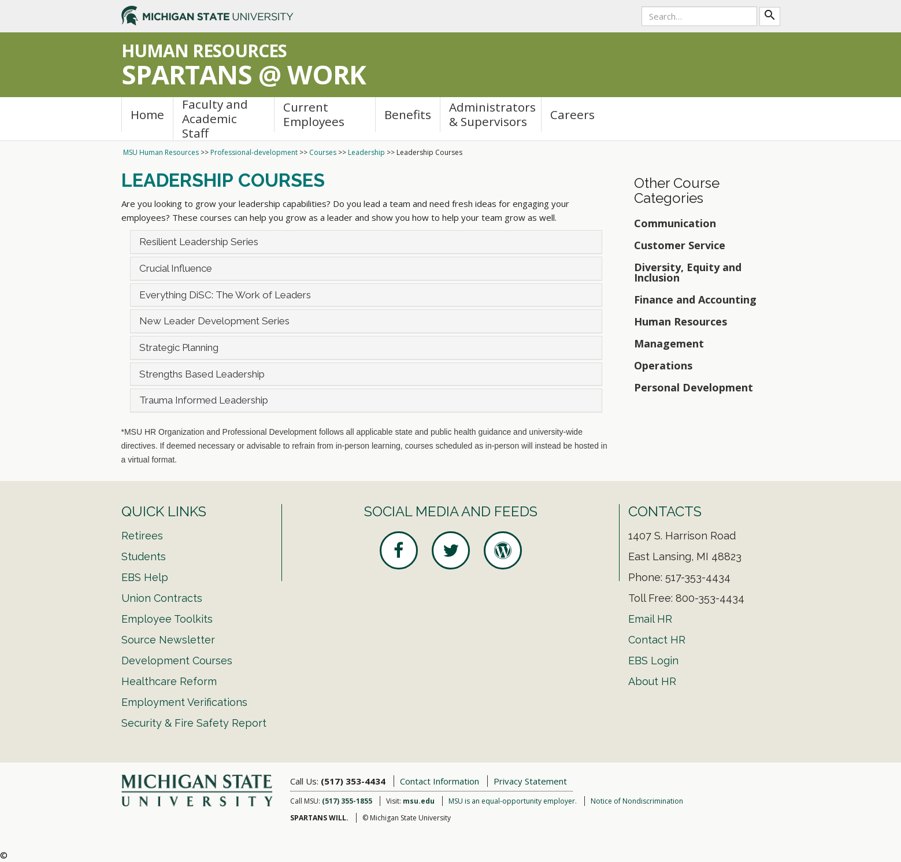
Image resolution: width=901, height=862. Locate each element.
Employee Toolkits (167, 619)
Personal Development (693, 387)
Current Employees (313, 114)
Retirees (142, 536)
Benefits (407, 114)
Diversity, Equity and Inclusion (687, 272)
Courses (322, 152)
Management (669, 343)
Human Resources (680, 321)
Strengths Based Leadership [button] (202, 374)
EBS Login (653, 660)
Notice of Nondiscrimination (637, 801)
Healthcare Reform (169, 681)
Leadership (366, 152)
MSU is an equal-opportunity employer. (512, 801)
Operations (663, 365)
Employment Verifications (184, 702)
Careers (572, 114)
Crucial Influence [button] (175, 268)
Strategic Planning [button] (178, 347)
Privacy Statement (530, 781)
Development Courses (176, 660)
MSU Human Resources (161, 152)
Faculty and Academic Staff (215, 118)
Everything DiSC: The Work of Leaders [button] (225, 295)
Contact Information (439, 781)
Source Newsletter (168, 640)
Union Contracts (161, 598)
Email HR (650, 619)
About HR (652, 681)
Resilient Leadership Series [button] (198, 241)
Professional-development (254, 152)
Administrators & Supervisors (492, 114)
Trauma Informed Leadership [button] (203, 400)
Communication (675, 223)
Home (147, 114)
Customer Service (679, 245)
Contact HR (656, 640)
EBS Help (144, 577)
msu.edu (419, 801)
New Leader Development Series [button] (214, 321)
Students (143, 556)
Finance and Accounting (695, 299)
